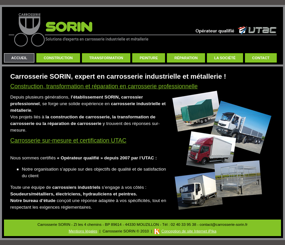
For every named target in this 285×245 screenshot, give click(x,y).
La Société (225, 58)
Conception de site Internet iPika (188, 231)
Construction (58, 58)
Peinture (149, 58)
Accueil (19, 58)
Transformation (106, 58)
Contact (260, 58)
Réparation (185, 58)
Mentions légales (83, 231)
